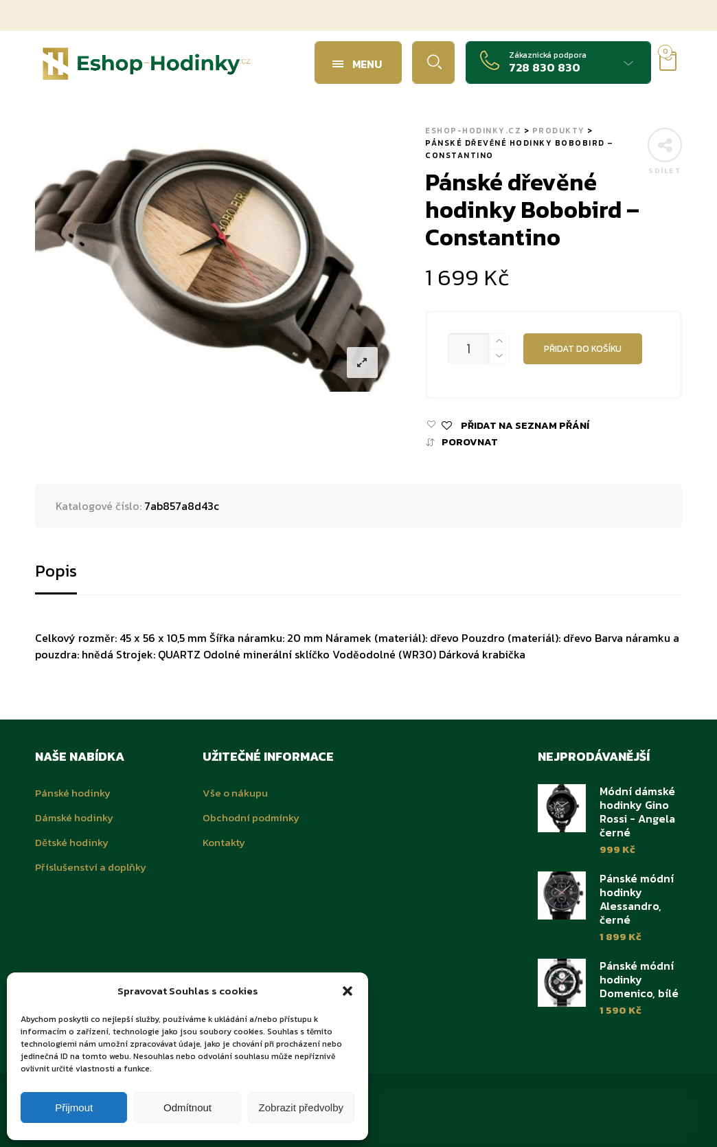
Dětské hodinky (72, 842)
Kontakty (224, 842)
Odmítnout (187, 1107)
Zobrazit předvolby (301, 1107)
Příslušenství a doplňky (90, 867)
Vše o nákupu (235, 793)
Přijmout (74, 1107)
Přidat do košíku (583, 348)
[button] (347, 991)
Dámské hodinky (74, 817)
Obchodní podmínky (251, 817)
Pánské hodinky (73, 793)
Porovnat (470, 442)
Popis (56, 570)
